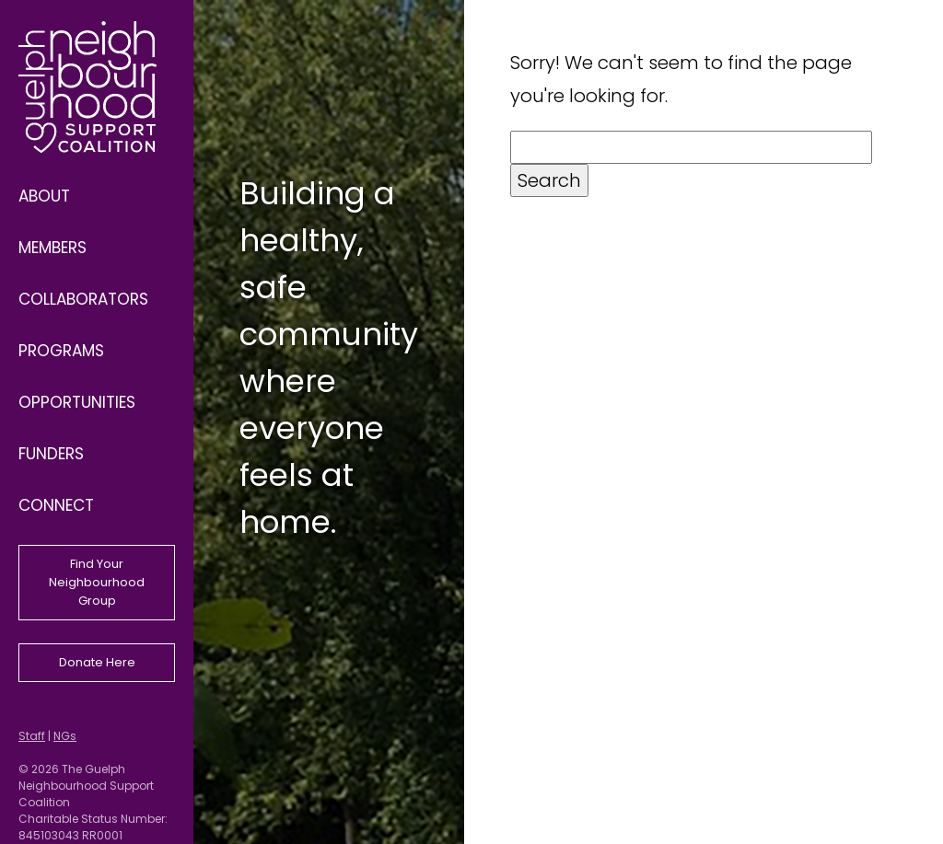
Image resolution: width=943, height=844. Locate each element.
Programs (61, 351)
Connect (56, 505)
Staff (31, 736)
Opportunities (76, 402)
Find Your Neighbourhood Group (97, 582)
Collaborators (83, 299)
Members (52, 248)
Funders (51, 454)
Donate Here (97, 662)
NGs (64, 736)
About (44, 196)
